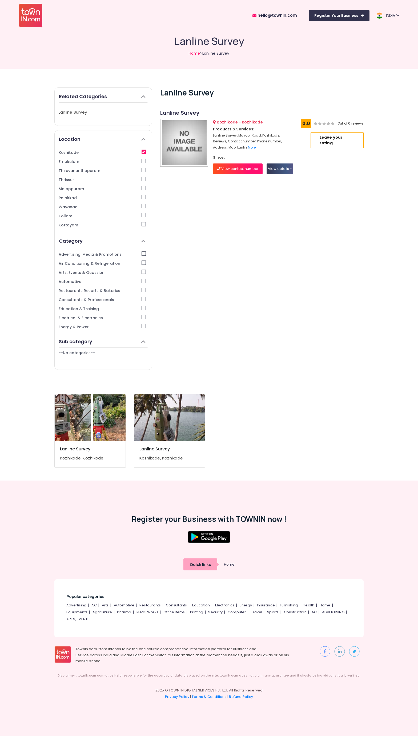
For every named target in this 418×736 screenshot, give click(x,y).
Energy (246, 605)
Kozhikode (102, 152)
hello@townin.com (274, 15)
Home (194, 53)
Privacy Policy (177, 696)
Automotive (102, 281)
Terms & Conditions (209, 696)
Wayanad (102, 207)
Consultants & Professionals (102, 299)
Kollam (102, 216)
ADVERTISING (333, 612)
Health (308, 605)
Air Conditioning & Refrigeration (102, 263)
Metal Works (147, 612)
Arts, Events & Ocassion (102, 272)
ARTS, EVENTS (78, 619)
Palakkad (102, 198)
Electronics (225, 605)
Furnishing (289, 605)
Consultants (176, 605)
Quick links (200, 564)
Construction (295, 612)
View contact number (238, 168)
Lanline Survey (73, 112)
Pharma (124, 612)
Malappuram (102, 188)
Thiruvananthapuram (102, 170)
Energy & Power (102, 327)
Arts (105, 605)
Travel (256, 612)
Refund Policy (241, 696)
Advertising (76, 605)
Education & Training (102, 308)
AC (94, 605)
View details (280, 168)
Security (215, 612)
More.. (253, 147)
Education (201, 605)
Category (102, 241)
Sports (273, 612)
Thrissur (102, 179)
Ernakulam (102, 161)
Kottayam (102, 225)
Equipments (76, 612)
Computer (237, 612)
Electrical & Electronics (102, 318)
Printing (196, 612)
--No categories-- (77, 352)
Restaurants (150, 605)
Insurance (266, 605)
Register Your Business (339, 15)
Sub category (102, 341)
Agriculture (102, 612)
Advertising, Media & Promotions (102, 254)
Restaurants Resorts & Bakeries (102, 290)
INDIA (387, 15)
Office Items (174, 612)
